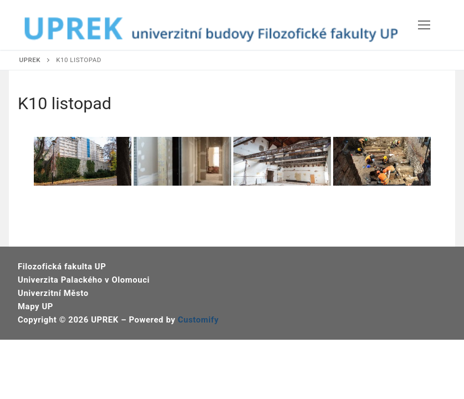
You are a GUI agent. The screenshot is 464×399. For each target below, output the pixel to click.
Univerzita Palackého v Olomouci (84, 280)
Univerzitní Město (53, 293)
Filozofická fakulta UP (62, 267)
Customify (198, 320)
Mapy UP (35, 306)
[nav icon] (424, 25)
